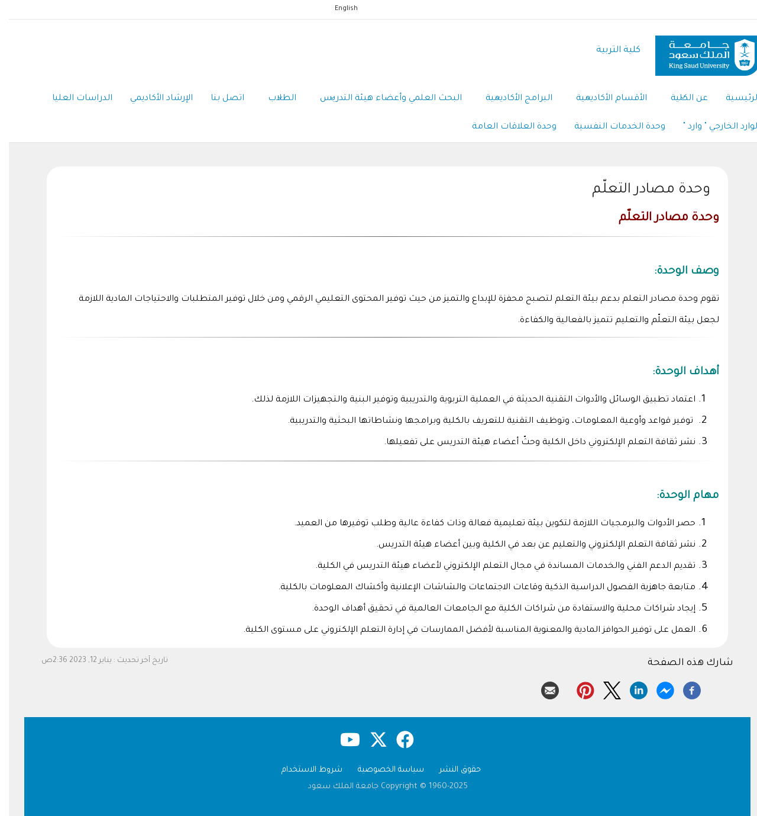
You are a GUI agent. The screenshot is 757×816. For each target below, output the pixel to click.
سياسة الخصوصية (382, 770)
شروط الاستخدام (303, 770)
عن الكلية (680, 99)
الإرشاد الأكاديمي (152, 99)
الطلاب (273, 99)
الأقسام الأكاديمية (602, 99)
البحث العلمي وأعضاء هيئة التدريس (382, 99)
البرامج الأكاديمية (510, 99)
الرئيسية (734, 99)
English (337, 8)
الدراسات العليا (73, 99)
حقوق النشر (451, 770)
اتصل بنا (218, 99)
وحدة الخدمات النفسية (610, 127)
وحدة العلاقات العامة (505, 127)
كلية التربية (609, 51)
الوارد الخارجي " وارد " (712, 127)
